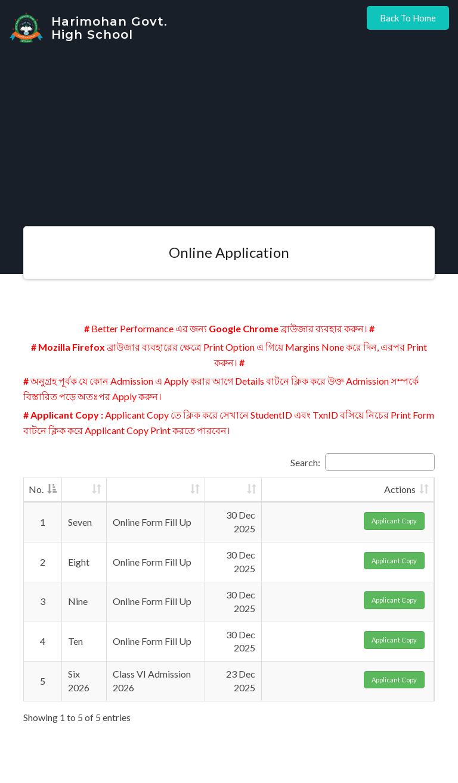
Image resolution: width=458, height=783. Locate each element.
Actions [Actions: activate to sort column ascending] (400, 489)
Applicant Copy (394, 521)
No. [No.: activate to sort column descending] (36, 489)
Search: (362, 462)
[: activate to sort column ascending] (84, 490)
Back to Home (408, 18)
